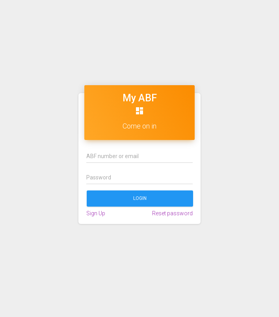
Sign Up (95, 213)
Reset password (172, 213)
